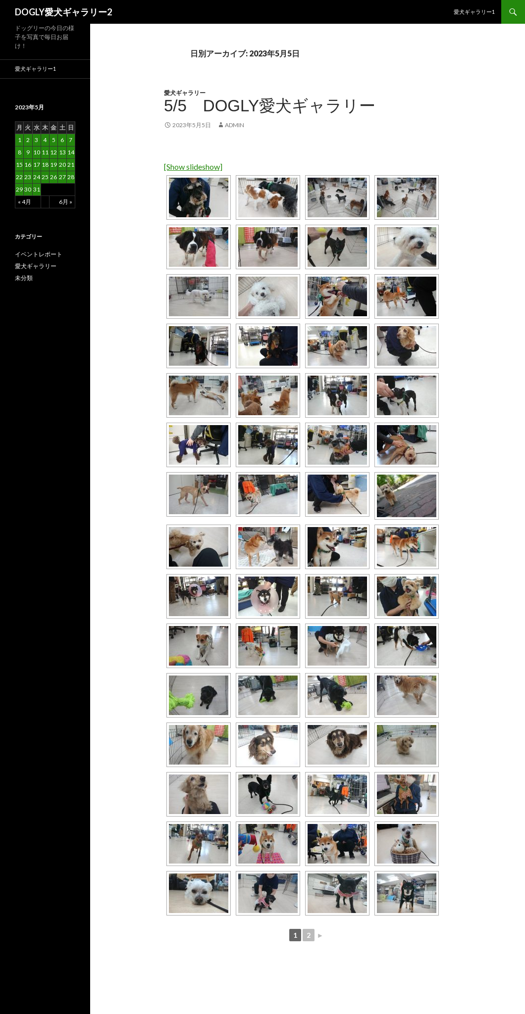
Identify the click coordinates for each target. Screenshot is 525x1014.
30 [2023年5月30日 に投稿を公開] (27, 189)
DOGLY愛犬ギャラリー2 (63, 11)
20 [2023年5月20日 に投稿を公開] (62, 164)
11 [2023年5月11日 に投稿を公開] (45, 152)
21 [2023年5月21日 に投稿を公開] (70, 164)
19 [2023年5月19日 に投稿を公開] (53, 164)
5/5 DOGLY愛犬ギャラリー (269, 106)
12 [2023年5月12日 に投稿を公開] (53, 152)
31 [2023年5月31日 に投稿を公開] (36, 189)
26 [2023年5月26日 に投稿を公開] (53, 177)
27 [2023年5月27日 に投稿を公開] (62, 177)
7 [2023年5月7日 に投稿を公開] (70, 140)
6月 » (65, 201)
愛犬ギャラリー (185, 93)
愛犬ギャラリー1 (474, 11)
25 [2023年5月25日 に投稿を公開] (45, 177)
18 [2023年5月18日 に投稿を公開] (45, 164)
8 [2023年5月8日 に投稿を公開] (19, 152)
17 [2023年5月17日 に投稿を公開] (36, 164)
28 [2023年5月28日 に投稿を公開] (70, 177)
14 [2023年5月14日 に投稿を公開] (70, 152)
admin (234, 125)
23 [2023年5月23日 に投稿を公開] (27, 177)
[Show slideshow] (193, 166)
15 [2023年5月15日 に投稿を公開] (19, 164)
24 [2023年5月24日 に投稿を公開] (36, 177)
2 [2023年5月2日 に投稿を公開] (28, 140)
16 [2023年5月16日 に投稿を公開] (27, 164)
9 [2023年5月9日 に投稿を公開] (28, 152)
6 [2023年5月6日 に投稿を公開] (62, 140)
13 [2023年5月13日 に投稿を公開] (62, 152)
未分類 (24, 278)
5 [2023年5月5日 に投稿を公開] (53, 140)
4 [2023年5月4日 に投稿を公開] (45, 140)
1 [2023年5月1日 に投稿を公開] (19, 140)
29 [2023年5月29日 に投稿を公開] (19, 189)
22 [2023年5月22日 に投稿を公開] (19, 177)
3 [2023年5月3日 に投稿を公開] (36, 140)
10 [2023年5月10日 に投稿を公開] (36, 152)
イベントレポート (38, 254)
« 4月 (24, 201)
